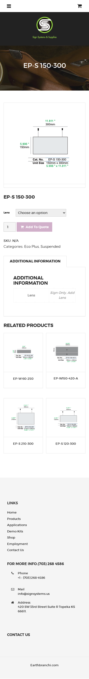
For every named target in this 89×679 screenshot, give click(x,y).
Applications (17, 525)
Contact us (15, 550)
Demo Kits (15, 531)
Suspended (51, 246)
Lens (7, 212)
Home (12, 512)
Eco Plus (31, 246)
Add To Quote (34, 227)
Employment (17, 544)
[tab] (35, 261)
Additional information (35, 261)
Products (14, 519)
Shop (11, 537)
